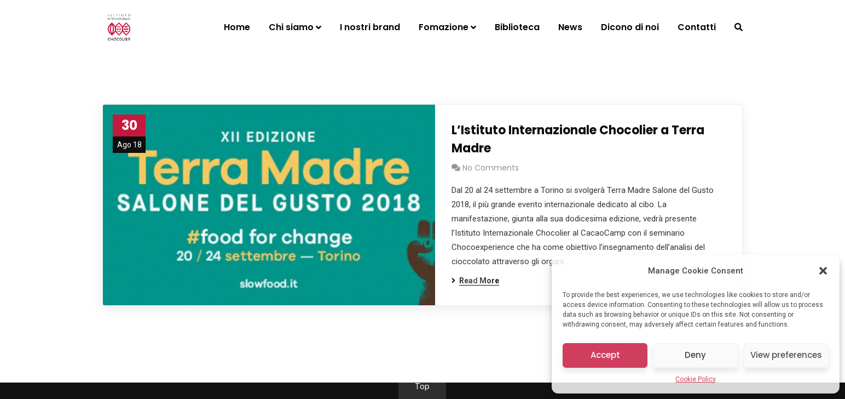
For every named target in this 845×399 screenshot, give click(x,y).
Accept (605, 355)
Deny (695, 355)
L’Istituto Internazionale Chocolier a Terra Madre (578, 139)
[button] (823, 270)
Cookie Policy (695, 379)
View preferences (786, 355)
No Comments (490, 167)
